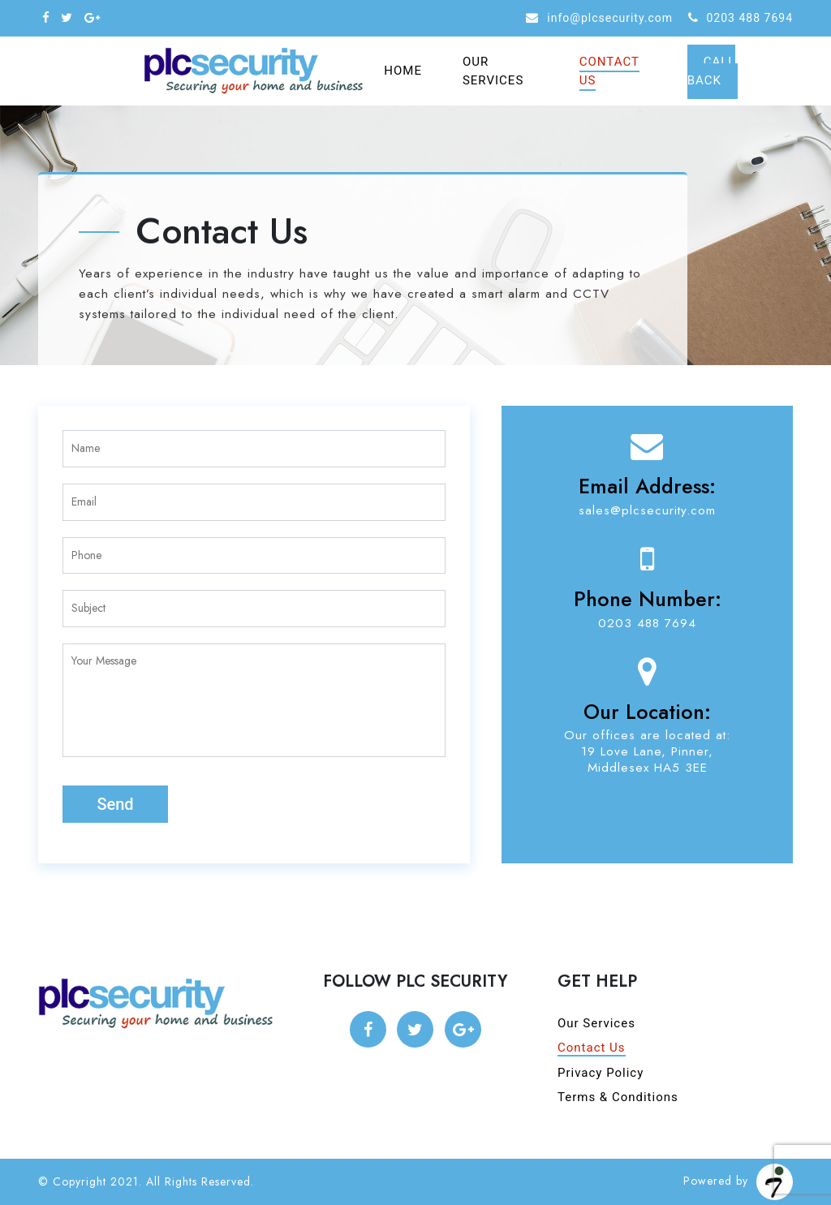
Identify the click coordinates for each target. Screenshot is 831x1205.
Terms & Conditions (618, 1097)
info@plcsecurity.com (610, 17)
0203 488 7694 (750, 17)
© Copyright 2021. (90, 1181)
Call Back (711, 71)
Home (403, 70)
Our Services (493, 71)
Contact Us (609, 71)
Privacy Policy (601, 1072)
